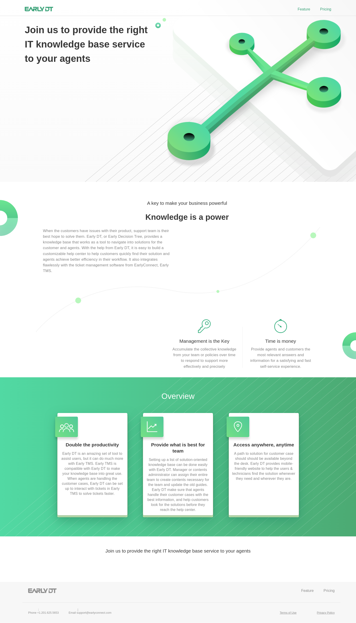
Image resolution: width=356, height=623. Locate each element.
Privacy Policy (326, 612)
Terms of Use (288, 612)
